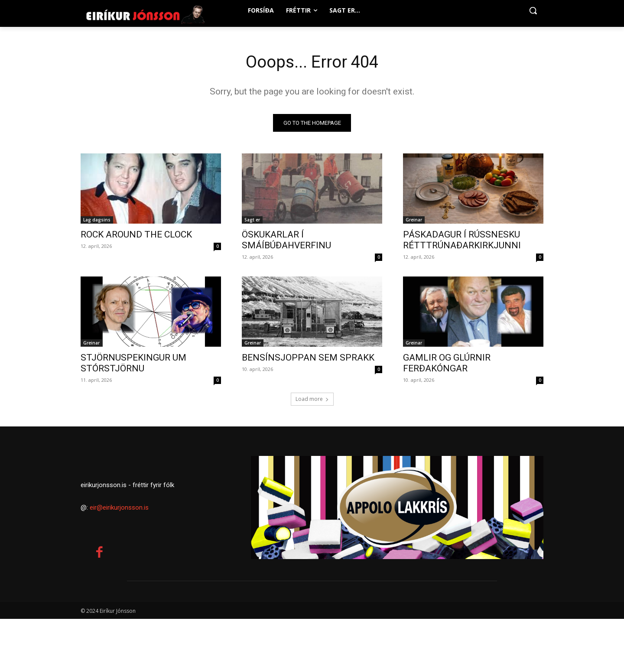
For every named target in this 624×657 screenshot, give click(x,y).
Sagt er (252, 221)
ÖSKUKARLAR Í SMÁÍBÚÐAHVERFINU (286, 240)
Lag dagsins (96, 221)
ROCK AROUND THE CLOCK (136, 235)
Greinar (414, 221)
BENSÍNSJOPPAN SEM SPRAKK (308, 358)
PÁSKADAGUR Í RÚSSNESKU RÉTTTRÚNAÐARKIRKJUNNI (462, 240)
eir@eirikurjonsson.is (119, 552)
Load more (312, 399)
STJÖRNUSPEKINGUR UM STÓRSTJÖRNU (133, 363)
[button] (533, 10)
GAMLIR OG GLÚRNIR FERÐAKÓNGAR (447, 363)
